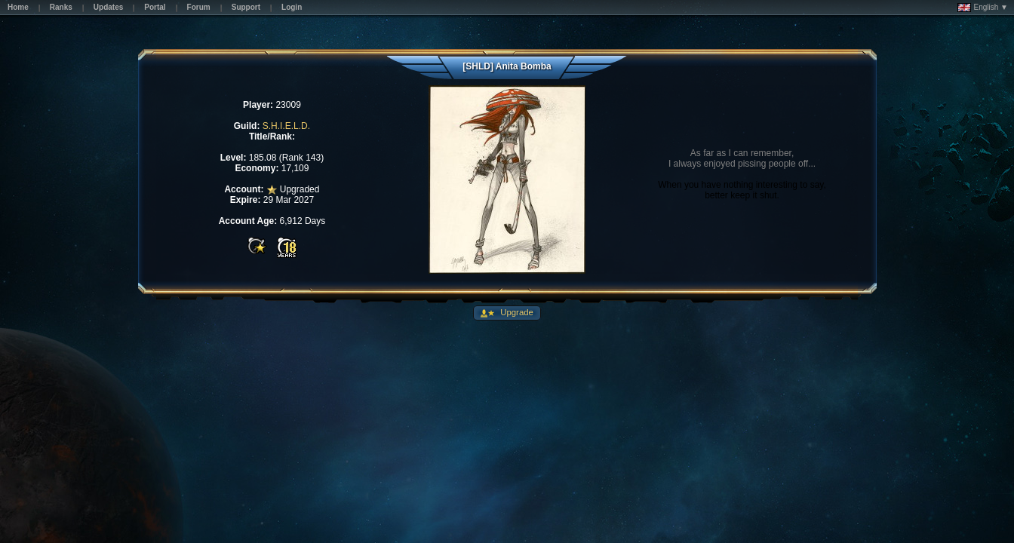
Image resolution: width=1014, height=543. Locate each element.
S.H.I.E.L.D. (286, 126)
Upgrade (515, 312)
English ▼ (982, 7)
